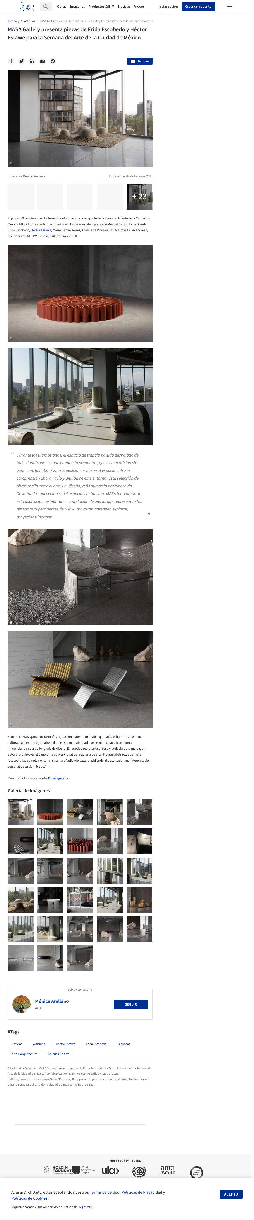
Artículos (39, 1044)
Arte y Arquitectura (24, 1054)
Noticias (124, 6)
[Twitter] (21, 61)
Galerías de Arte (58, 1054)
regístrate (85, 1207)
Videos (139, 6)
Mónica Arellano (52, 1001)
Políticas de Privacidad (141, 1192)
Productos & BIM (101, 6)
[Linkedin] (32, 61)
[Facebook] (11, 61)
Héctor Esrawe (41, 230)
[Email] (42, 61)
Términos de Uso (104, 1192)
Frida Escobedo (96, 1044)
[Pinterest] (52, 61)
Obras (61, 6)
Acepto (231, 1194)
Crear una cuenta (198, 6)
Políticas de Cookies (29, 1198)
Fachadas (123, 1044)
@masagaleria (58, 778)
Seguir (131, 1004)
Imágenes (77, 6)
